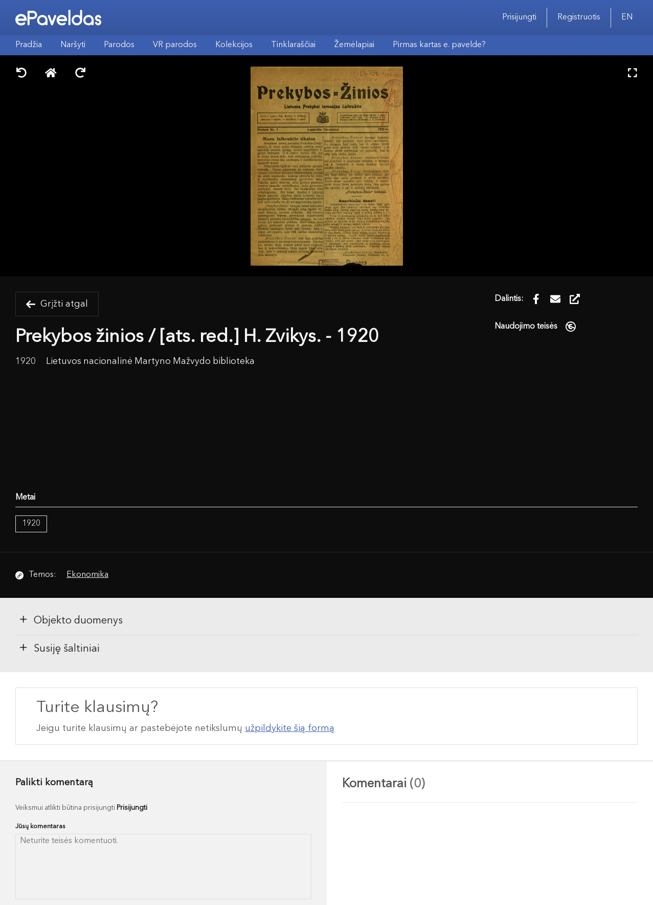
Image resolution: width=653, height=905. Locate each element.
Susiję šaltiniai (59, 648)
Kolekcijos (234, 45)
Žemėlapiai (354, 45)
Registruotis (578, 17)
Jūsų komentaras (40, 826)
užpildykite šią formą (289, 728)
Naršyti (72, 45)
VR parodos (175, 45)
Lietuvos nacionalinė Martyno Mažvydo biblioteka (150, 361)
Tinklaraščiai (293, 45)
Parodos (119, 45)
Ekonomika (87, 575)
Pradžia (28, 45)
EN (627, 17)
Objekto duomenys (70, 620)
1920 (31, 524)
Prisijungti (519, 17)
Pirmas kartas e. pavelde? (439, 45)
